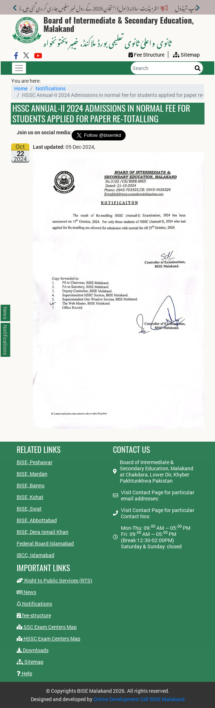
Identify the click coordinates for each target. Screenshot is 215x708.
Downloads (33, 650)
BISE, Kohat (30, 497)
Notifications (50, 88)
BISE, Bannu (31, 485)
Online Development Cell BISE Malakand (139, 699)
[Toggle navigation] (19, 68)
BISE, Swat (29, 508)
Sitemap (30, 661)
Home (21, 88)
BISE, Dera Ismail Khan (42, 531)
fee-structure (34, 615)
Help (24, 673)
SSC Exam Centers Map (47, 626)
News (26, 592)
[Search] (167, 68)
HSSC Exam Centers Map (48, 638)
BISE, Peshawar (34, 462)
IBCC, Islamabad (35, 555)
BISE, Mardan (32, 473)
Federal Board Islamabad (45, 543)
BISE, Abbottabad (37, 520)
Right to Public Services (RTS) (54, 580)
